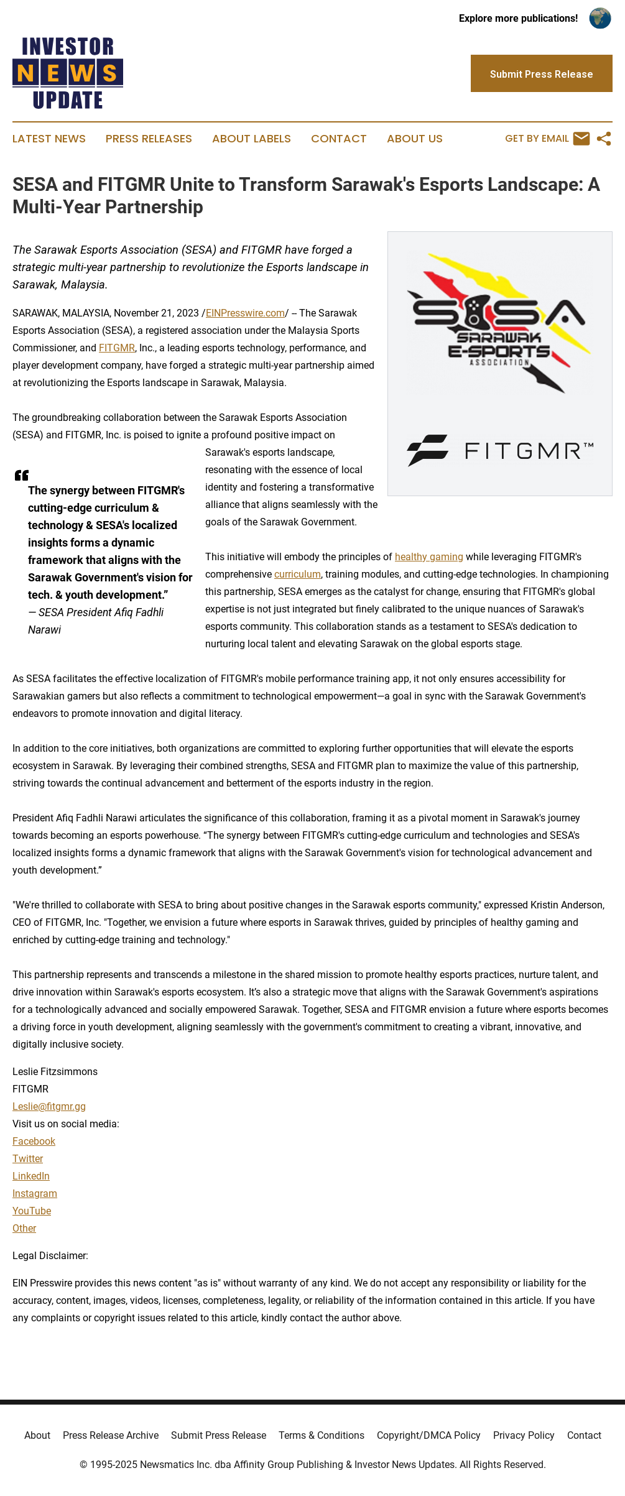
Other (24, 1228)
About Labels (251, 138)
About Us (415, 138)
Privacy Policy (524, 1435)
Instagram (34, 1193)
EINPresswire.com (245, 313)
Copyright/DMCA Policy (429, 1435)
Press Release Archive (111, 1435)
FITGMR (117, 348)
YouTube (31, 1211)
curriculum (297, 574)
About (37, 1435)
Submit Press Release (218, 1435)
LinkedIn (31, 1176)
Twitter (27, 1159)
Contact (339, 138)
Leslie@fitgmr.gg (49, 1106)
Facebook (33, 1141)
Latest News (49, 138)
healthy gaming (429, 557)
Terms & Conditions (321, 1435)
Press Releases (149, 138)
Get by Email (547, 138)
